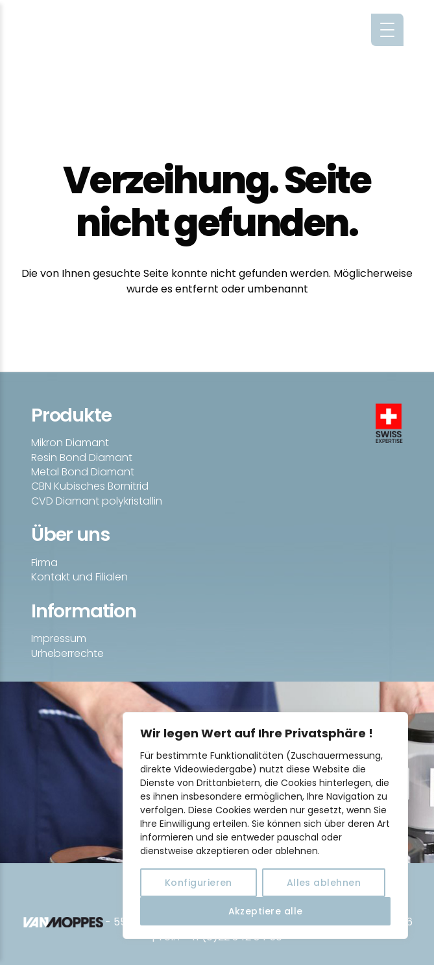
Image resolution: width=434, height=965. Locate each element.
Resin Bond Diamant (81, 457)
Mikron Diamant (70, 442)
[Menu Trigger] (387, 30)
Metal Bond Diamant (82, 471)
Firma (44, 562)
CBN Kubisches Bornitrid (90, 486)
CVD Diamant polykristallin (96, 501)
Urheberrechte (67, 653)
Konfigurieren (198, 882)
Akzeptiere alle (265, 911)
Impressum (58, 638)
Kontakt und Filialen (79, 576)
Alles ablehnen (324, 882)
